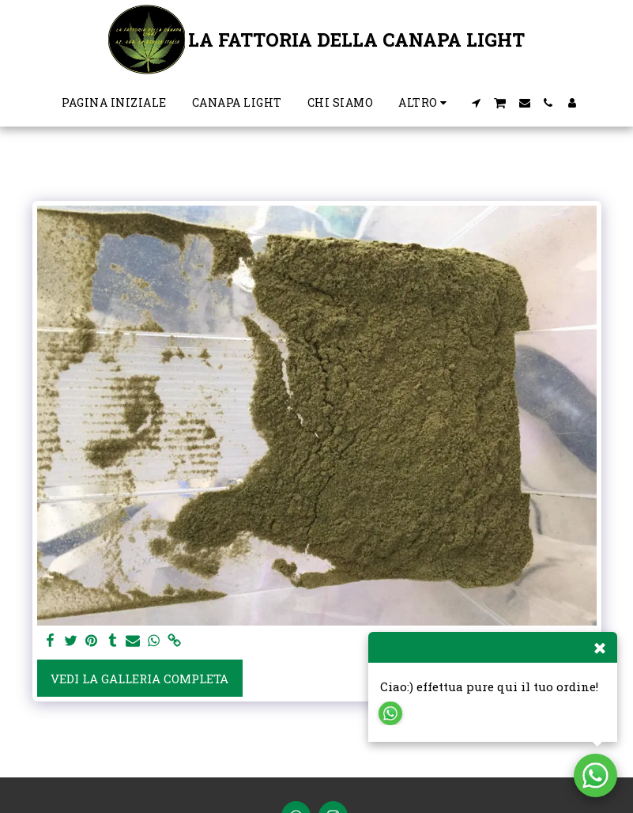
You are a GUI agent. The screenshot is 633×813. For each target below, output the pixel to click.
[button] (476, 102)
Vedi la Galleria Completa (139, 678)
